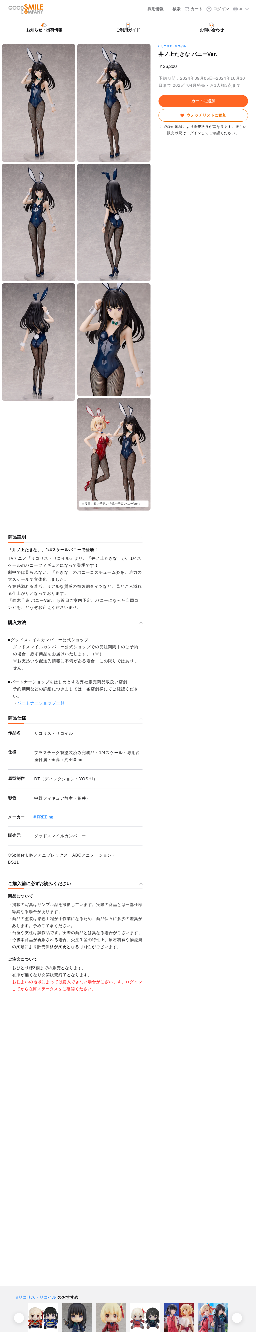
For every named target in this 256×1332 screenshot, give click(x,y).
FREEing (45, 817)
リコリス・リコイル (173, 46)
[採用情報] (152, 9)
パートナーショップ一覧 (41, 703)
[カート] (193, 9)
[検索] (174, 9)
